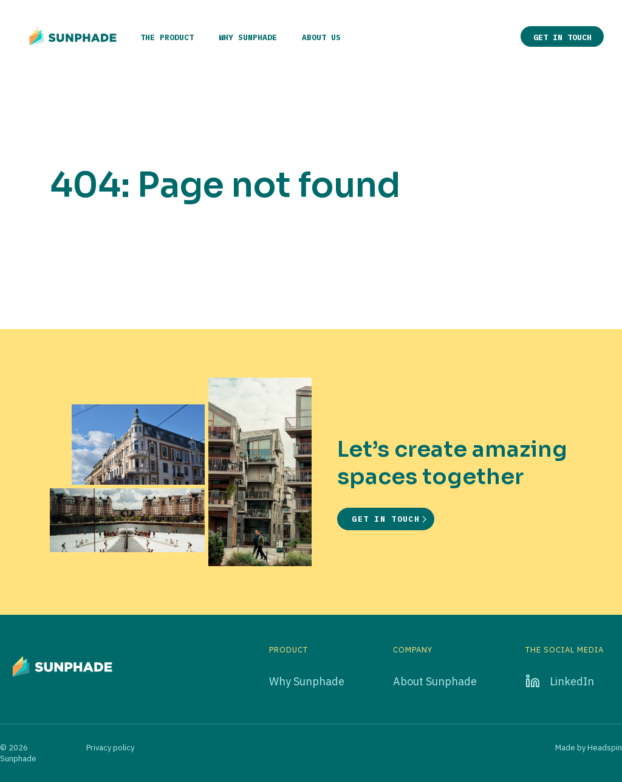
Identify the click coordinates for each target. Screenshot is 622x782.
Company (412, 650)
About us (321, 37)
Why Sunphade (248, 37)
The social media (564, 650)
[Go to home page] (73, 36)
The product (167, 37)
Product (288, 650)
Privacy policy (110, 747)
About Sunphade (435, 681)
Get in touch (562, 37)
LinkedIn (572, 681)
